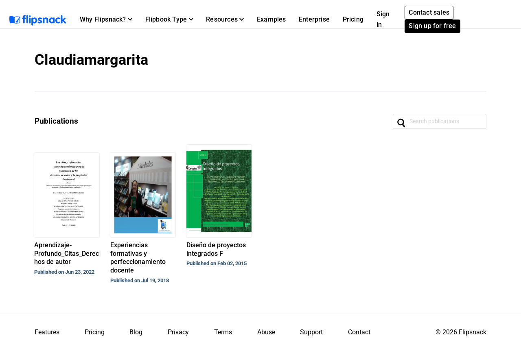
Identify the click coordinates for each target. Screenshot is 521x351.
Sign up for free (432, 26)
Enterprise (314, 19)
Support (311, 332)
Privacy (178, 332)
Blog (135, 332)
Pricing (353, 19)
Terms (223, 332)
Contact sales (429, 12)
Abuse (266, 332)
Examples (271, 19)
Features (47, 332)
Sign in (383, 19)
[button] (106, 19)
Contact (359, 332)
